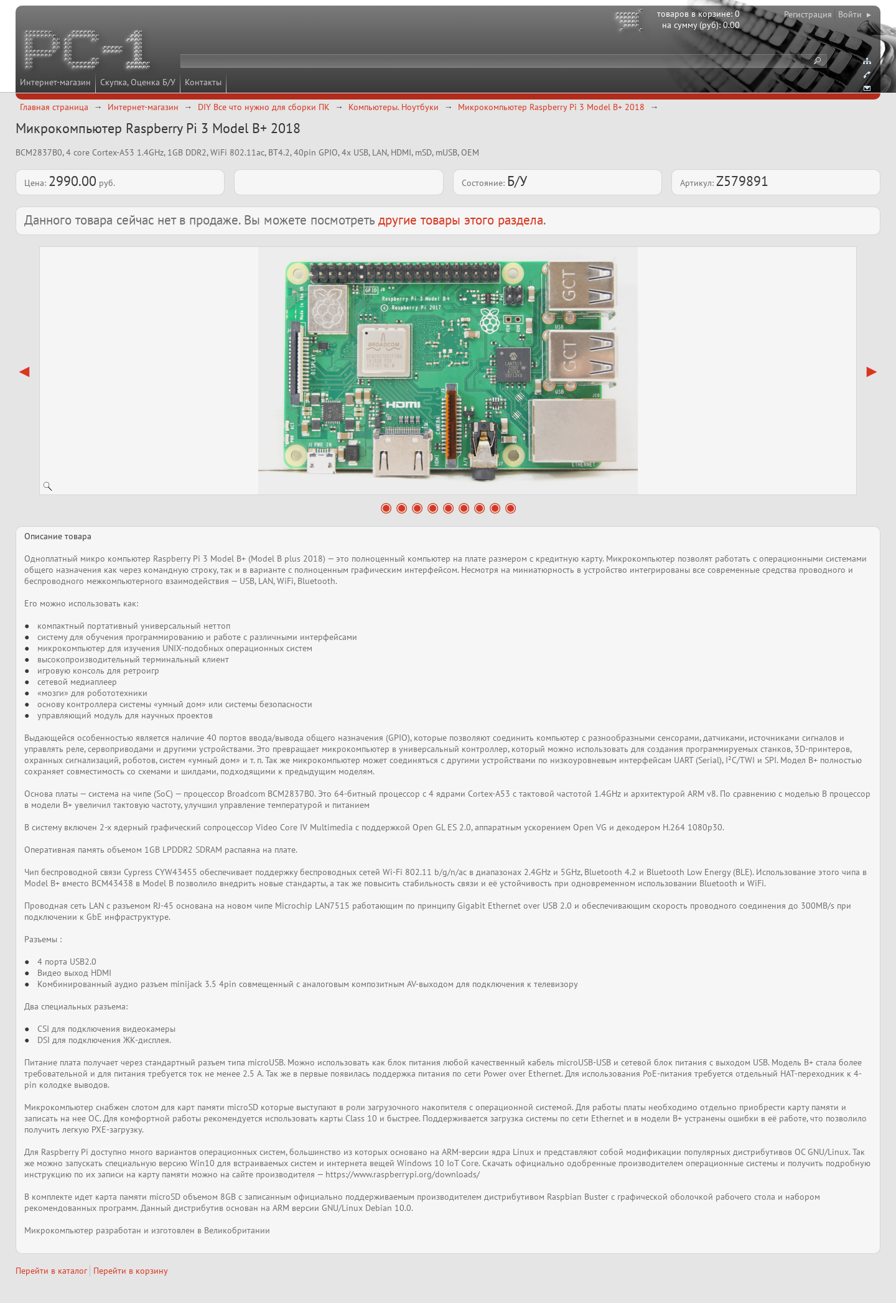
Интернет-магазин (55, 82)
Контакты (203, 82)
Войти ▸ (854, 14)
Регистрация (808, 14)
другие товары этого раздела (460, 219)
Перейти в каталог (51, 1270)
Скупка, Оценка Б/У (137, 82)
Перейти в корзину (130, 1270)
